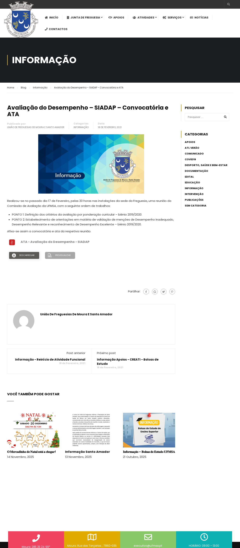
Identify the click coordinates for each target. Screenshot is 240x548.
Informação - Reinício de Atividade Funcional (50, 360)
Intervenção (194, 194)
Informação (81, 127)
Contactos (56, 29)
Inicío (51, 17)
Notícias (199, 17)
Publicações (194, 200)
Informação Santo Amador (87, 452)
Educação (192, 182)
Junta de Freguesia (83, 17)
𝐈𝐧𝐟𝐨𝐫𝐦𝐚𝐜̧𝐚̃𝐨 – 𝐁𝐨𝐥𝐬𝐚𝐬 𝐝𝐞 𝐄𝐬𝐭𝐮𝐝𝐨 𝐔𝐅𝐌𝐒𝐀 (149, 452)
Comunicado (194, 153)
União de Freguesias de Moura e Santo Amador (35, 127)
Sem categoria (195, 205)
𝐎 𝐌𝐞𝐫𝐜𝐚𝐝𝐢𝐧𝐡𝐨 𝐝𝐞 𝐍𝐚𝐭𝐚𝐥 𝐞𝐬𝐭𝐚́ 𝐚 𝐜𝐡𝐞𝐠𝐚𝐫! (31, 452)
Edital (189, 177)
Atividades (143, 17)
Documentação (196, 171)
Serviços (172, 17)
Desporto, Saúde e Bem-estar (206, 165)
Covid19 (190, 159)
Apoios (116, 17)
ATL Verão (192, 148)
